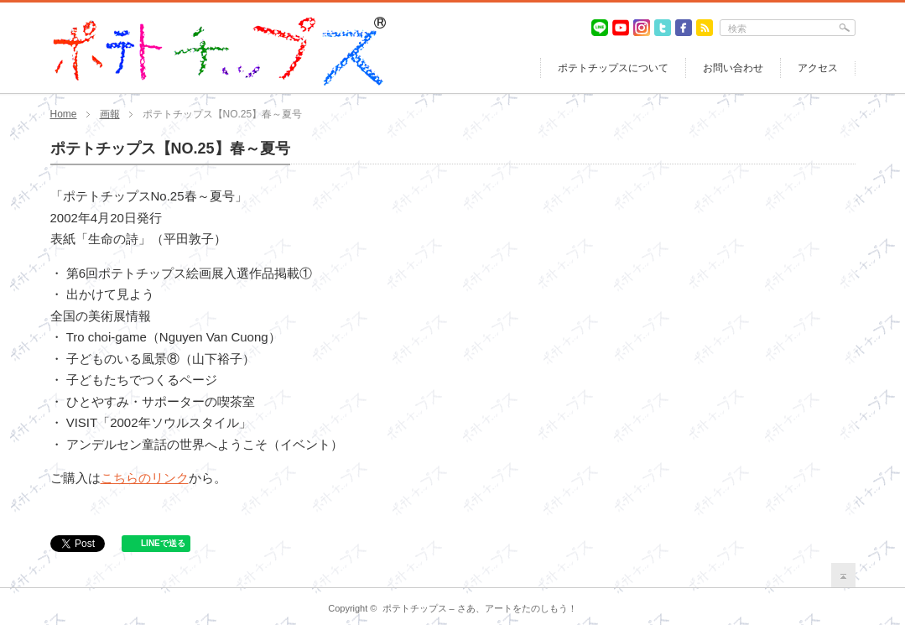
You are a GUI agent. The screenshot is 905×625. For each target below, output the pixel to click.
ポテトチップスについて (613, 68)
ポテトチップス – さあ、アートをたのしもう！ (479, 608)
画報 (110, 114)
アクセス (818, 68)
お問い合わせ (733, 68)
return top (843, 575)
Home (63, 114)
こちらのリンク (145, 478)
